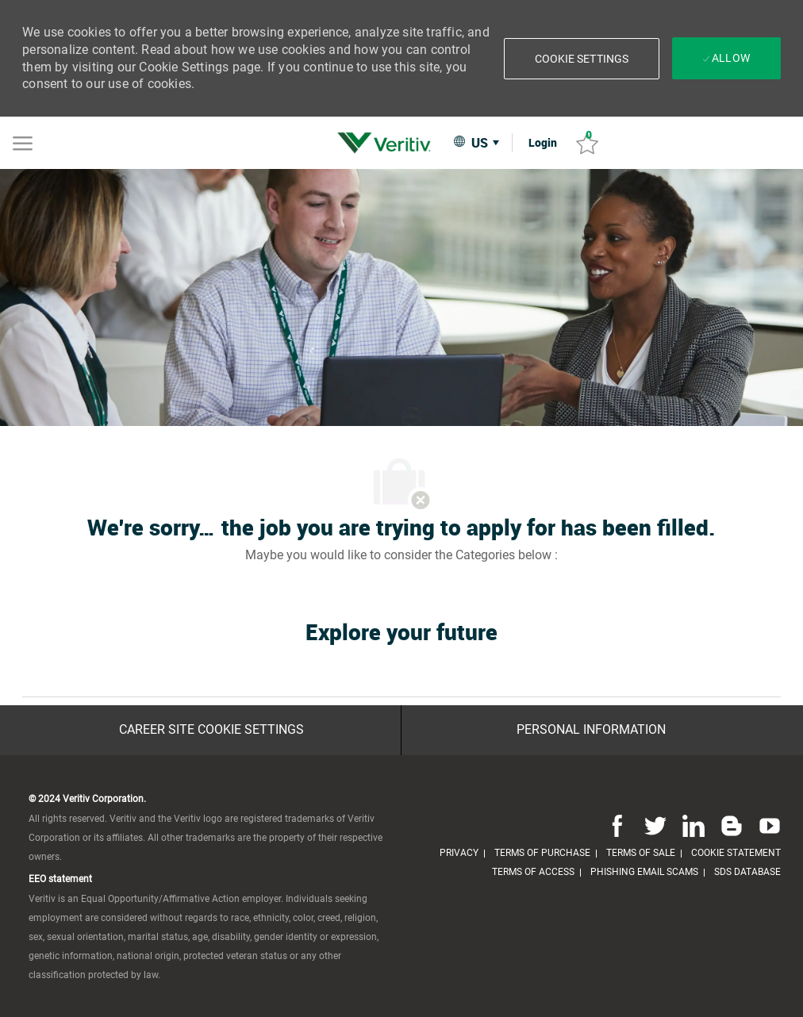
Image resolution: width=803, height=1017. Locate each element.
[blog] (731, 826)
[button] (582, 58)
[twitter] (655, 826)
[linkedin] (693, 826)
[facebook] (617, 826)
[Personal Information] (591, 729)
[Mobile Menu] (23, 142)
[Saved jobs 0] (587, 143)
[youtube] (766, 826)
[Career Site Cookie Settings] (211, 729)
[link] (388, 143)
